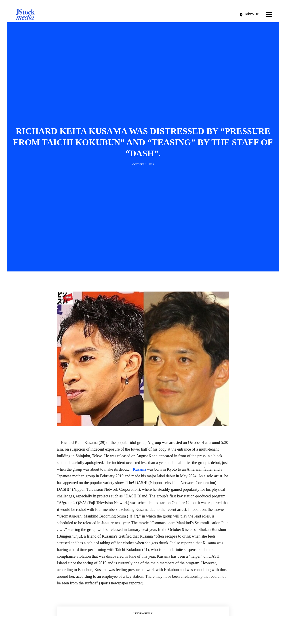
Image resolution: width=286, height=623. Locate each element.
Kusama (139, 469)
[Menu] (264, 14)
